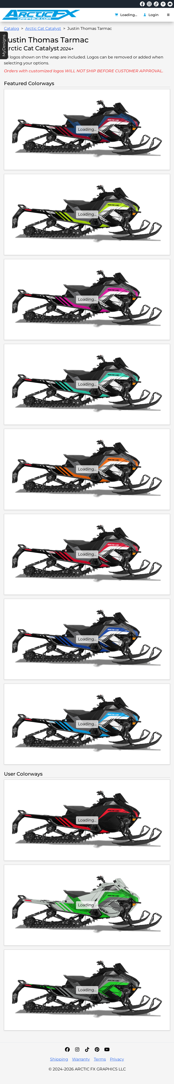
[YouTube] (107, 1049)
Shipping (59, 1059)
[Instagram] (77, 1049)
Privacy (117, 1059)
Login (151, 15)
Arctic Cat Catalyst (43, 28)
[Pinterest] (97, 1049)
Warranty (81, 1059)
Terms (100, 1059)
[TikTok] (87, 1049)
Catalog (11, 28)
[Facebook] (67, 1049)
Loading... (126, 15)
